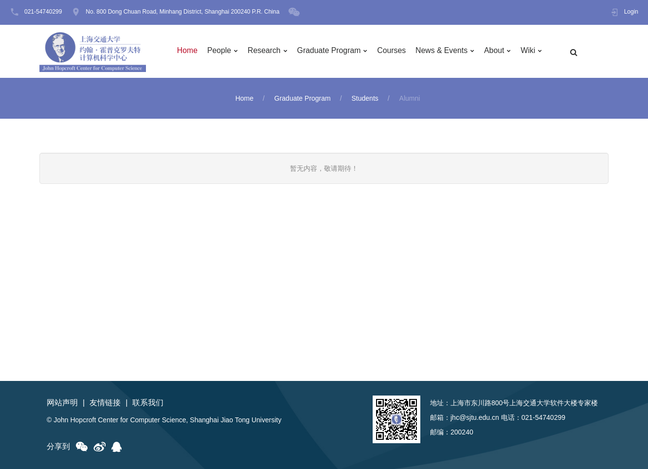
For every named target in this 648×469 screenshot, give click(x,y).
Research (265, 51)
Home (188, 51)
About (498, 51)
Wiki (532, 51)
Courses (394, 51)
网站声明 (62, 402)
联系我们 (147, 402)
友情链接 (105, 402)
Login (631, 12)
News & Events (444, 51)
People (220, 51)
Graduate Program (331, 51)
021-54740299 (43, 12)
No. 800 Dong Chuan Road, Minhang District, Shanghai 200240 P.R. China (182, 12)
